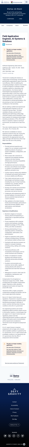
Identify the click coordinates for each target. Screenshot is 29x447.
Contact (14, 402)
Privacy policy (10, 379)
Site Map (14, 419)
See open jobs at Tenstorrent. (13, 53)
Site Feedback (14, 415)
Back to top (24, 444)
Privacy (14, 412)
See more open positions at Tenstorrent (14, 363)
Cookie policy (17, 379)
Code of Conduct (14, 409)
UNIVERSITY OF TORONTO (11, 444)
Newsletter (14, 424)
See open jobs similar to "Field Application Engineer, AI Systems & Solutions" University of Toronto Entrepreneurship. (14, 57)
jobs (2, 25)
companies (9, 25)
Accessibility (14, 405)
